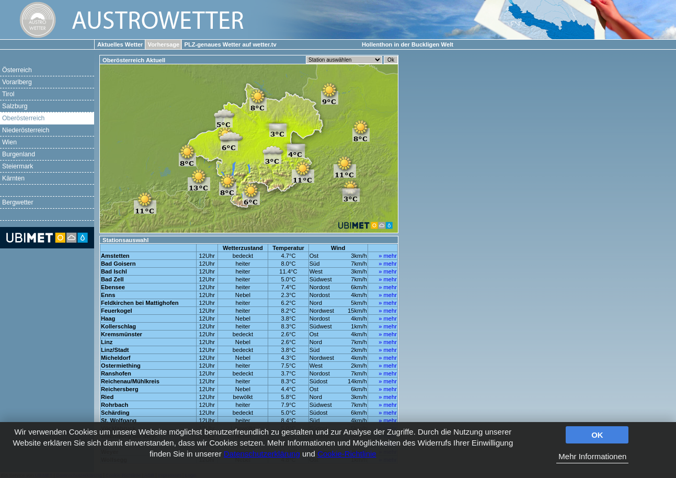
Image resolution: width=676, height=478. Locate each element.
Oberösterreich (23, 118)
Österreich (17, 70)
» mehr (388, 256)
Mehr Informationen (592, 456)
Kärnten (13, 178)
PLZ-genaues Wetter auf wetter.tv (230, 44)
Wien (9, 142)
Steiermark (17, 166)
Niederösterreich (25, 130)
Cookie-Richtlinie (346, 453)
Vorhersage (164, 44)
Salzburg (15, 106)
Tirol (8, 94)
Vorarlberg (17, 82)
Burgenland (18, 154)
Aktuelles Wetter (120, 44)
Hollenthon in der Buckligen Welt (407, 44)
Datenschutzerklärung (262, 453)
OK (597, 434)
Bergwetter (17, 202)
